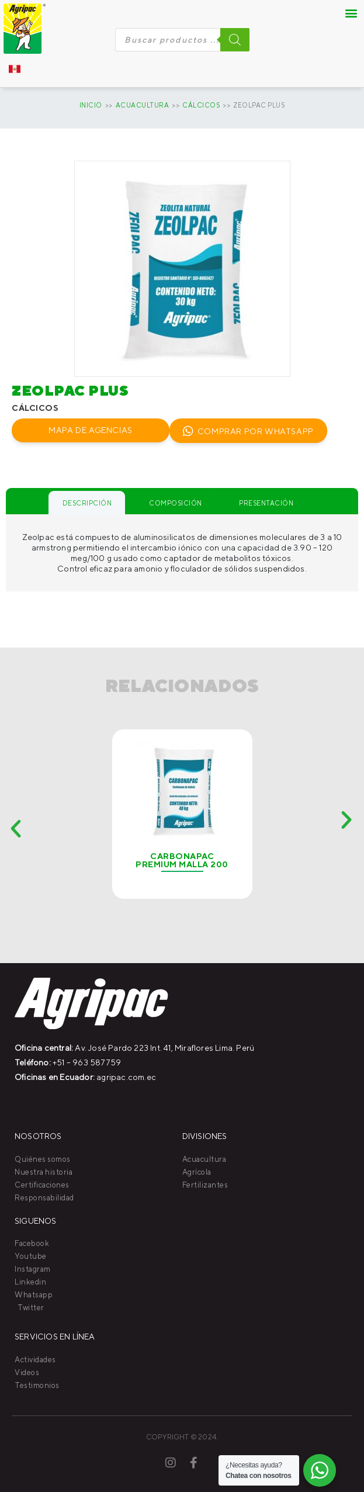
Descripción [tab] (87, 503)
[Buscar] (234, 39)
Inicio (90, 105)
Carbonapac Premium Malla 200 (182, 860)
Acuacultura (142, 105)
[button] (351, 12)
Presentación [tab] (266, 503)
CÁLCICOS (201, 105)
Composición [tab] (175, 503)
